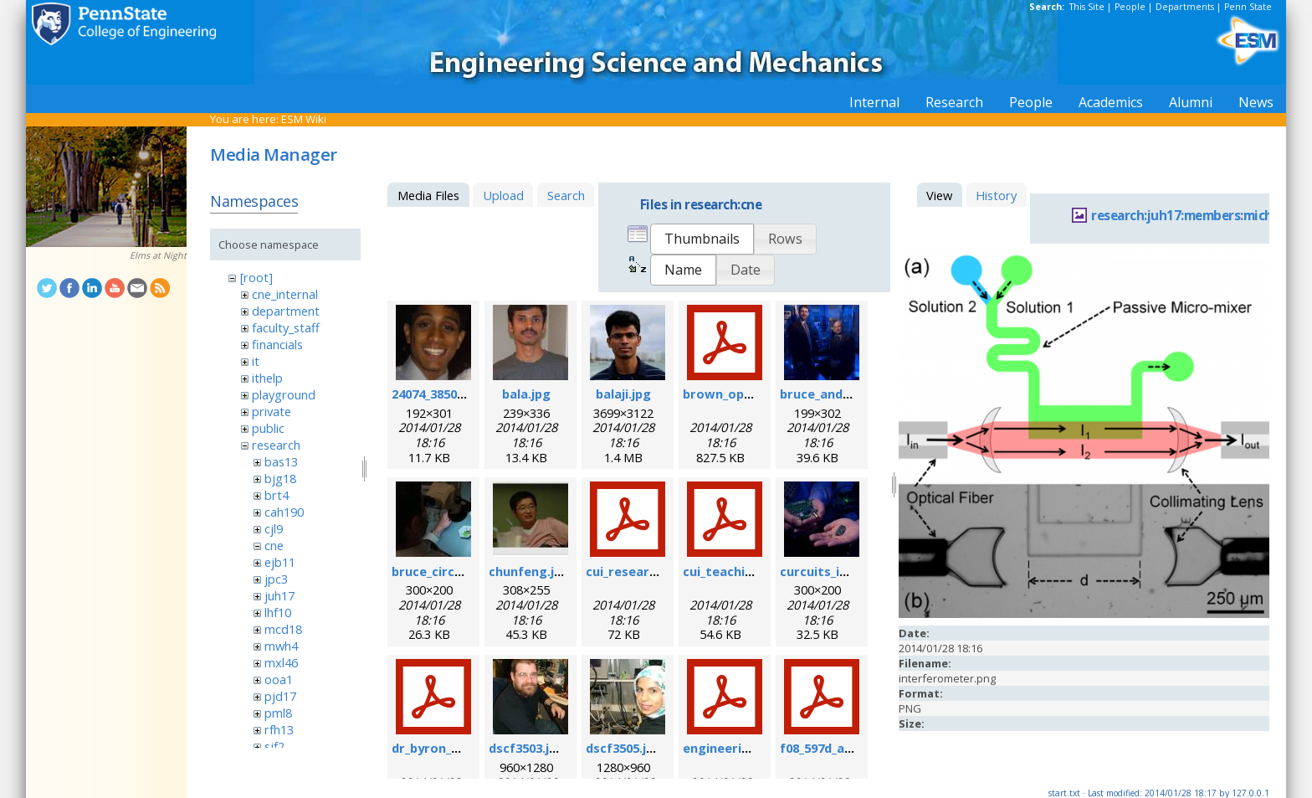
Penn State (1248, 7)
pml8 (278, 712)
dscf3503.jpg (527, 747)
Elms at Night (158, 255)
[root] (256, 277)
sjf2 (274, 746)
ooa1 (278, 679)
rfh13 (279, 729)
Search (566, 195)
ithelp (267, 377)
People (1130, 7)
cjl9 (273, 528)
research (276, 444)
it (255, 361)
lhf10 (277, 612)
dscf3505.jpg (624, 747)
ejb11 (279, 561)
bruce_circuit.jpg (443, 571)
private (271, 411)
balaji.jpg (623, 393)
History (996, 195)
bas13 (281, 461)
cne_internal (285, 294)
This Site (1086, 7)
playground (283, 394)
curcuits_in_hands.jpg (845, 571)
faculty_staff (286, 327)
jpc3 (276, 578)
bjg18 (280, 478)
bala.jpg (526, 393)
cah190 (284, 511)
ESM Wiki (303, 118)
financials (277, 344)
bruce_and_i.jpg (827, 393)
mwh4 (281, 645)
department (286, 310)
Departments (1185, 7)
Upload (503, 195)
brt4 (276, 495)
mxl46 (281, 662)
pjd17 (280, 695)
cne (274, 545)
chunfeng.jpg (529, 571)
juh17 (279, 595)
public (268, 428)
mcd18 (283, 628)
